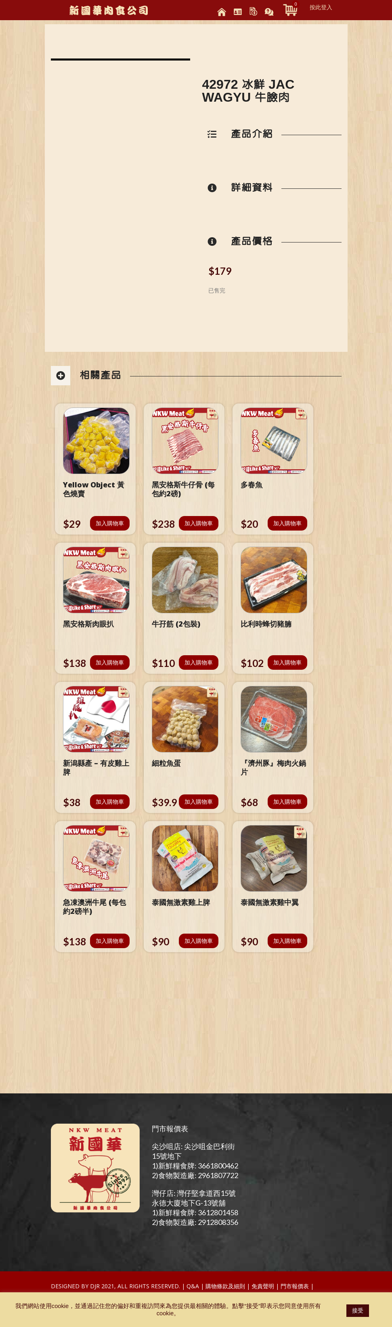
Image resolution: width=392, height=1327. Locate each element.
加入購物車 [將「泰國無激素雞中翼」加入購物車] (287, 941)
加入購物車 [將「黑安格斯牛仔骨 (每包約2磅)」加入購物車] (198, 523)
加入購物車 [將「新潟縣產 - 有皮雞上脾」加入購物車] (110, 801)
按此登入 (321, 7)
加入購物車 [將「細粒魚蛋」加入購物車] (198, 801)
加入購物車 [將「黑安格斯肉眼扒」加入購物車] (110, 662)
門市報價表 (170, 1128)
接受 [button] (357, 1310)
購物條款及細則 (225, 1286)
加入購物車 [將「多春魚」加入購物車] (287, 523)
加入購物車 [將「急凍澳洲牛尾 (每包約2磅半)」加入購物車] (110, 941)
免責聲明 (263, 1286)
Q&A (193, 1286)
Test (322, 1286)
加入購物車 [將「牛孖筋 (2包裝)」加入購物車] (198, 662)
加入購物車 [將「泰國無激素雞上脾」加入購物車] (198, 941)
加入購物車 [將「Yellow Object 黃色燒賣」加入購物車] (110, 523)
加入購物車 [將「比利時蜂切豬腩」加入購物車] (287, 662)
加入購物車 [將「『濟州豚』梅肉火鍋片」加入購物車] (287, 801)
